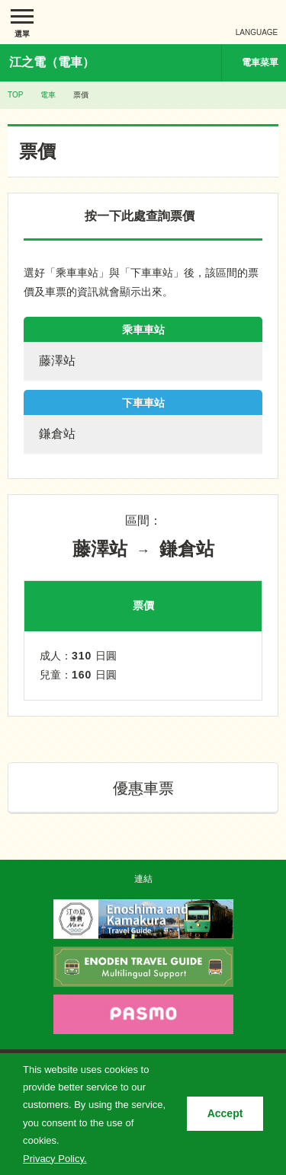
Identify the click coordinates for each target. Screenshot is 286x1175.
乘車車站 (143, 330)
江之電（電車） (52, 62)
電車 (48, 95)
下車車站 (143, 403)
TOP (15, 95)
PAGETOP (245, 855)
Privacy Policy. (55, 1158)
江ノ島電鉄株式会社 (143, 22)
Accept (225, 1113)
